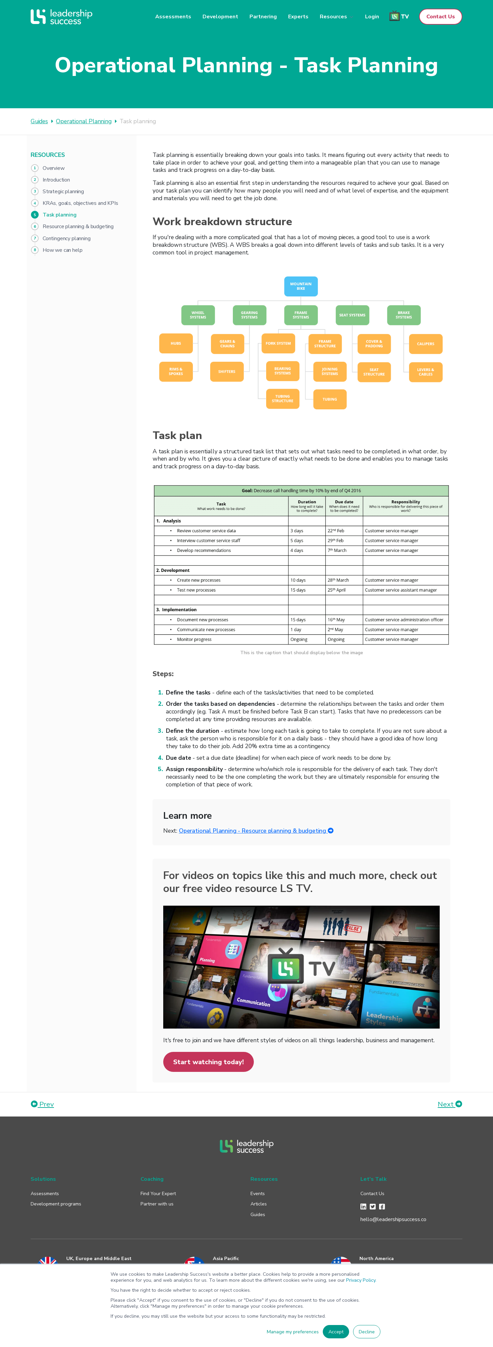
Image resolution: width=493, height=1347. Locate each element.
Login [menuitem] (372, 16)
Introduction (56, 180)
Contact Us (440, 16)
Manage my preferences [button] (293, 1332)
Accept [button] (335, 1331)
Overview (54, 168)
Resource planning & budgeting (78, 226)
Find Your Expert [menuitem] (158, 1193)
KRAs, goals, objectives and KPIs (80, 203)
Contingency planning (67, 238)
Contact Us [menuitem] (372, 1193)
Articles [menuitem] (258, 1203)
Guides (39, 121)
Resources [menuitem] (333, 16)
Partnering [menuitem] (263, 16)
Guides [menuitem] (257, 1214)
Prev (42, 1104)
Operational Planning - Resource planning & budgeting (256, 831)
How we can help (62, 250)
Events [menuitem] (257, 1193)
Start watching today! (208, 1062)
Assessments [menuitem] (173, 16)
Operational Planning (84, 121)
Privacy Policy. (361, 1280)
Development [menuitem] (220, 16)
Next (450, 1104)
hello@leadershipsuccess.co (393, 1219)
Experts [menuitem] (298, 16)
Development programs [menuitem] (56, 1203)
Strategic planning (63, 191)
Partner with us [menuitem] (157, 1203)
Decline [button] (367, 1331)
